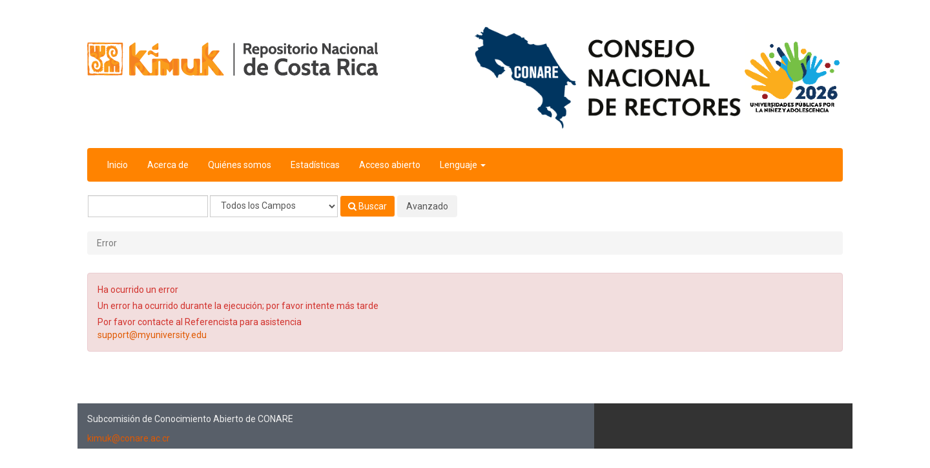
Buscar (367, 206)
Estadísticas (315, 165)
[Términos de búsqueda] (148, 206)
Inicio (117, 165)
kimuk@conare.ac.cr (128, 438)
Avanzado (427, 206)
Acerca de (168, 165)
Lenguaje (463, 165)
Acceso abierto (389, 165)
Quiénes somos (239, 165)
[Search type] (274, 206)
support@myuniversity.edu (152, 335)
